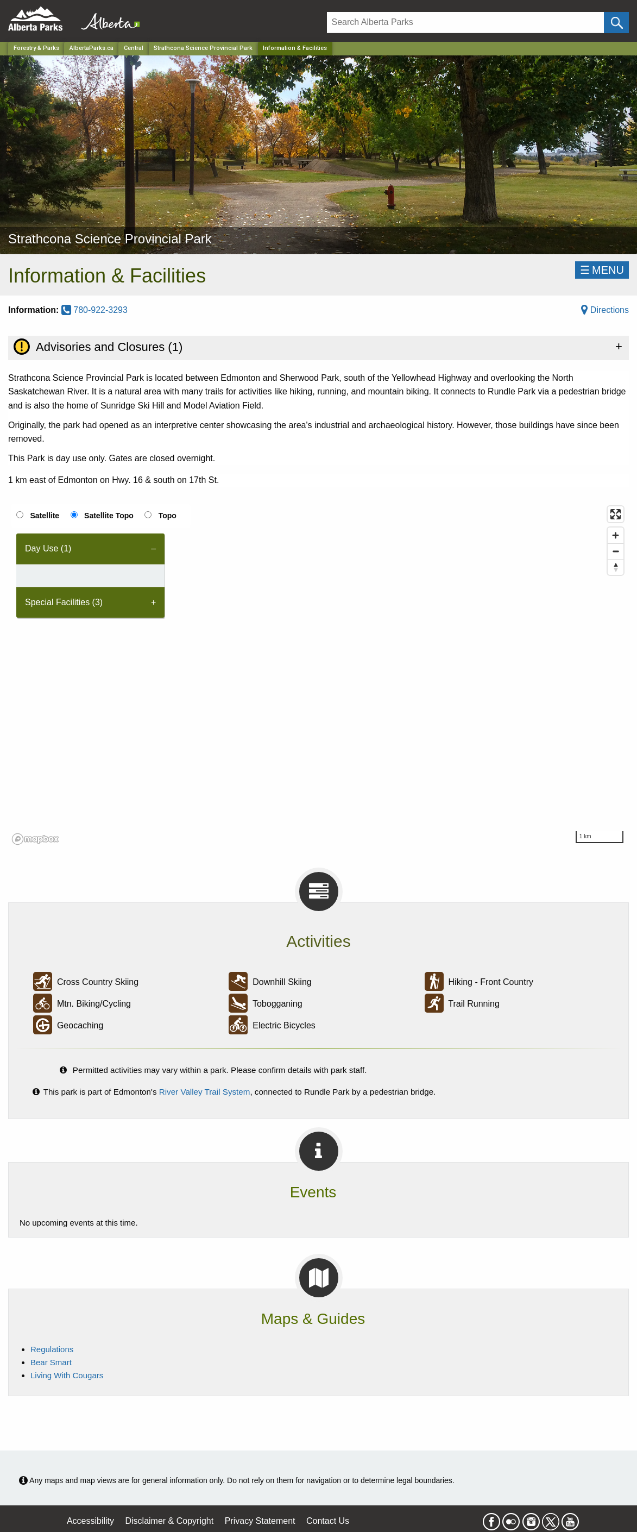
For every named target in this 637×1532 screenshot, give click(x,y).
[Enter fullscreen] (615, 514)
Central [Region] (133, 48)
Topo (167, 515)
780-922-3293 (94, 310)
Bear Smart (51, 1362)
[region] (318, 675)
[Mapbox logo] (35, 839)
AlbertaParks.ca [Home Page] (91, 48)
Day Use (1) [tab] (48, 548)
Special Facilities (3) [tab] (64, 602)
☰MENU (602, 270)
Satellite (44, 515)
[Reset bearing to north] (615, 567)
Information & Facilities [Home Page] (295, 48)
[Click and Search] (616, 22)
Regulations (51, 1349)
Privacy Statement (260, 1520)
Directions (605, 310)
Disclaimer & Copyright (169, 1520)
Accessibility (90, 1520)
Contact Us (327, 1520)
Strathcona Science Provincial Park (203, 48)
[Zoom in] (615, 535)
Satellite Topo (109, 515)
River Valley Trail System (204, 1091)
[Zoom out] (615, 551)
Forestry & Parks (36, 48)
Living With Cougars (66, 1375)
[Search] (465, 22)
